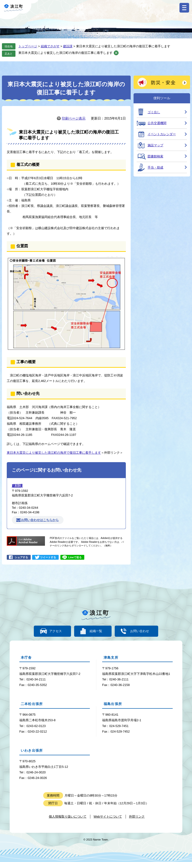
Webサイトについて (108, 816)
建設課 (67, 46)
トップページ (27, 46)
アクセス (55, 631)
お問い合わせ (139, 631)
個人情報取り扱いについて (67, 816)
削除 (116, 52)
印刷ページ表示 (73, 118)
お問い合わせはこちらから (40, 520)
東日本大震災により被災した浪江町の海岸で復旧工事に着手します (54, 452)
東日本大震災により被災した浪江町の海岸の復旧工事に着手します (65, 53)
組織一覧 (96, 631)
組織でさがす (50, 46)
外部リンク (137, 816)
